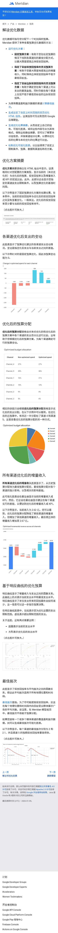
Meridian (21, 4)
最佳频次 (7, 702)
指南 (31, 24)
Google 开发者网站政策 (36, 792)
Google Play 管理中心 (12, 919)
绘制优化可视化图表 (19, 145)
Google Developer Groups (14, 882)
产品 (12, 24)
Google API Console (11, 910)
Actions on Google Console (15, 929)
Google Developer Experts (14, 887)
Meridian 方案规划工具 (22, 11)
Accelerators (8, 892)
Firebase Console (10, 924)
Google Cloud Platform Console (17, 915)
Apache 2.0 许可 (43, 789)
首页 (4, 24)
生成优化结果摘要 (18, 125)
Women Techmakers (12, 896)
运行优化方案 (15, 48)
